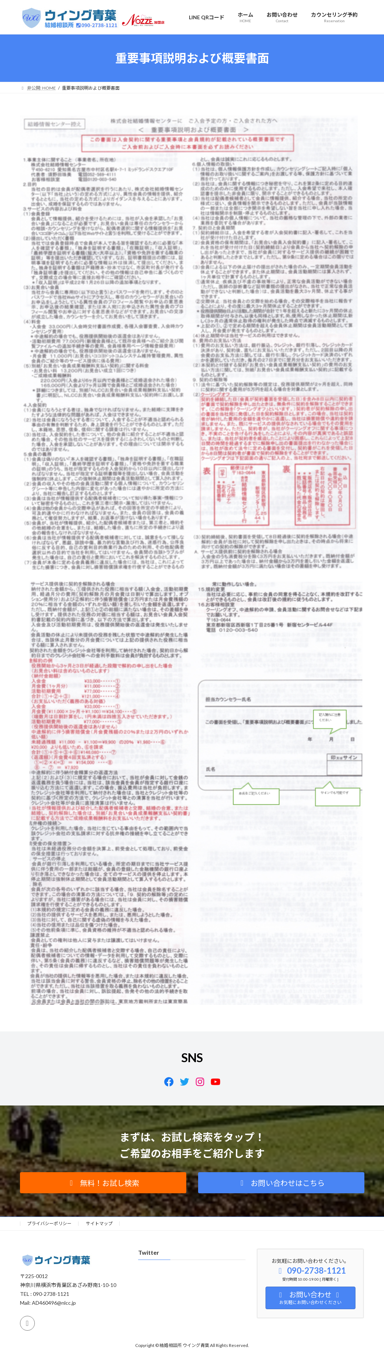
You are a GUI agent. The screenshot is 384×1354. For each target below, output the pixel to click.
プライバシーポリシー (49, 1223)
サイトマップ (99, 1223)
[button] (103, 1182)
